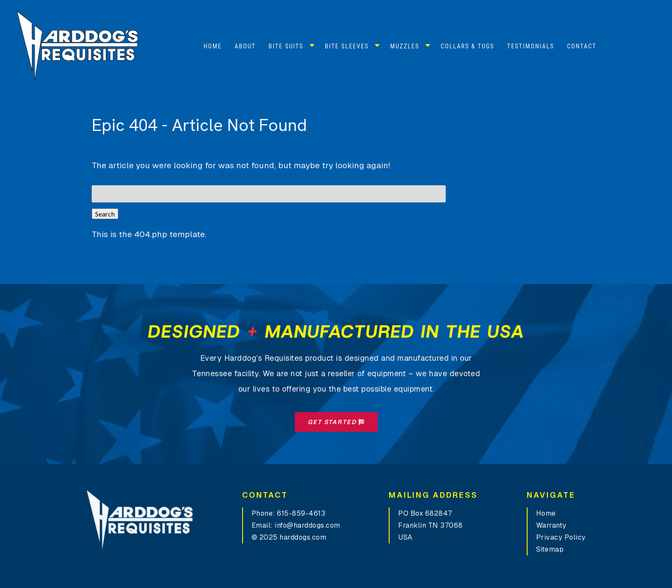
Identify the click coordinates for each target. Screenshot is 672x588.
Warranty (551, 525)
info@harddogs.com (307, 525)
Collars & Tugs (467, 46)
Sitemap (550, 549)
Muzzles (404, 46)
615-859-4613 (301, 513)
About (245, 46)
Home (213, 46)
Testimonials (530, 46)
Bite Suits (286, 46)
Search (105, 214)
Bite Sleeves (347, 46)
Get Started (336, 422)
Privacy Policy (561, 537)
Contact (582, 46)
